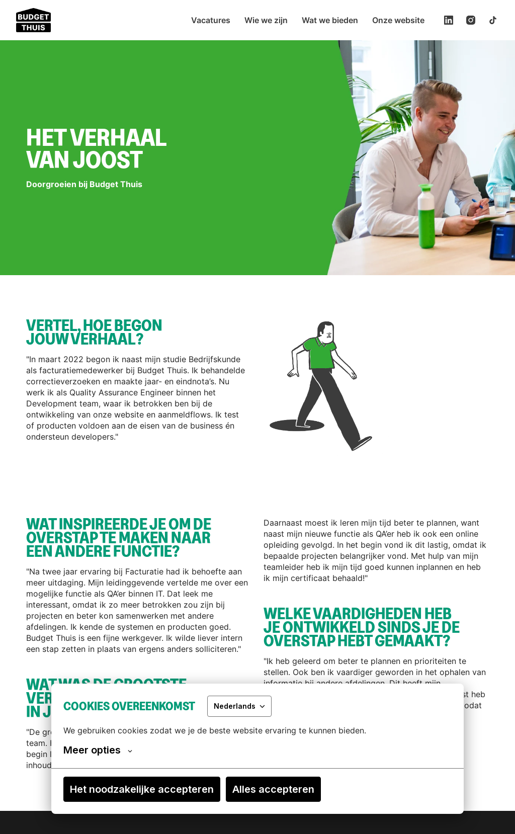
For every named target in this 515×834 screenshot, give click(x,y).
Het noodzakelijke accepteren (142, 789)
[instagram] (471, 20)
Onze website (398, 20)
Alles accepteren (273, 789)
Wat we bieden (330, 20)
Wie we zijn (266, 20)
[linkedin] (449, 20)
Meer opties (97, 750)
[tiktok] (493, 20)
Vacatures (210, 20)
